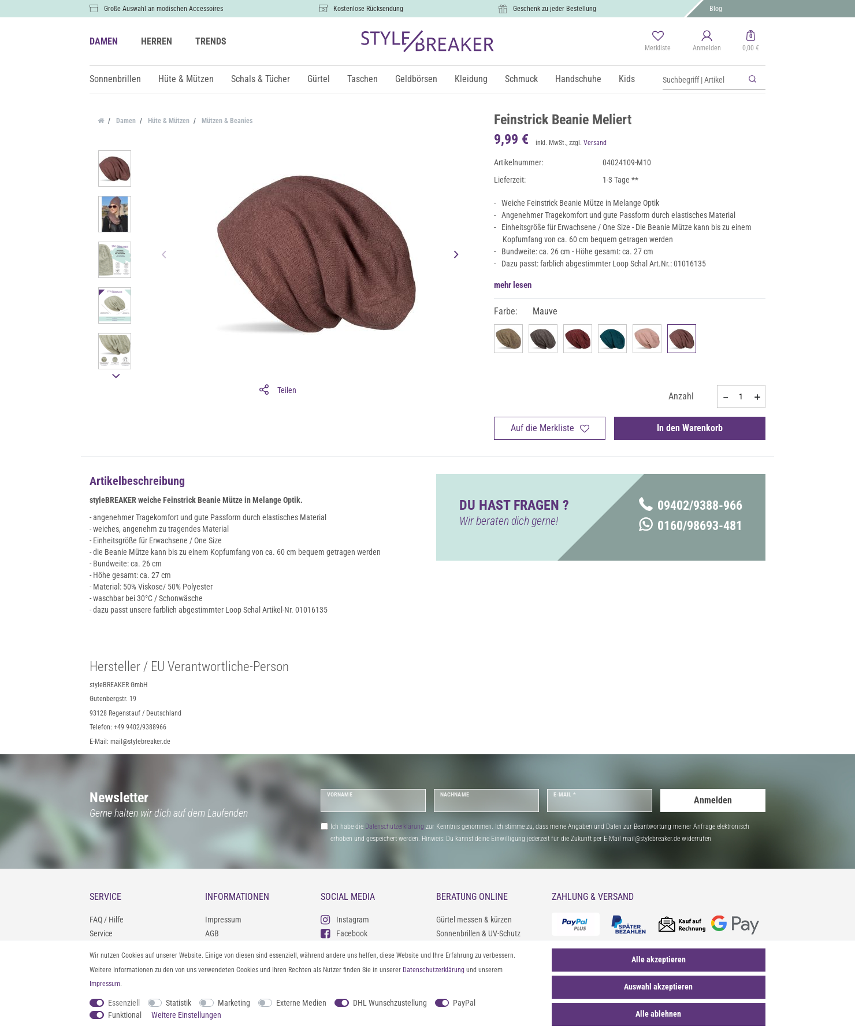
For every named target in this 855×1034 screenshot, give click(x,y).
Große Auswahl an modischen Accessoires (163, 9)
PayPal (464, 1002)
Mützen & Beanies (226, 121)
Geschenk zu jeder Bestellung (554, 9)
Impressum (223, 919)
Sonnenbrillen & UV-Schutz (478, 933)
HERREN (156, 41)
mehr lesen (512, 285)
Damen (125, 121)
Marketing (234, 1002)
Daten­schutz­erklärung (433, 970)
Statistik (178, 1002)
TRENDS (210, 41)
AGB (212, 933)
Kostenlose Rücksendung (368, 9)
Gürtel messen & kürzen (474, 919)
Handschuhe (578, 78)
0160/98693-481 (690, 525)
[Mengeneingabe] (741, 396)
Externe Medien (301, 1002)
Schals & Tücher (260, 78)
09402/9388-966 (690, 505)
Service (101, 933)
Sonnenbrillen (115, 78)
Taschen (362, 78)
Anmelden (713, 800)
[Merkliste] (658, 41)
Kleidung (471, 78)
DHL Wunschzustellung (390, 1002)
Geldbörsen (416, 78)
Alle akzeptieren (658, 959)
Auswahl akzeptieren (658, 986)
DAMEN (104, 41)
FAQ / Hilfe (107, 919)
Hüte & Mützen (186, 78)
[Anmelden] (707, 41)
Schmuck (521, 78)
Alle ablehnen (658, 1013)
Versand (595, 143)
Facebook (344, 933)
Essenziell (124, 1002)
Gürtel (318, 78)
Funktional (125, 1015)
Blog (715, 9)
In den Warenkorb (690, 428)
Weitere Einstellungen (186, 1015)
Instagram (345, 919)
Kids (627, 78)
